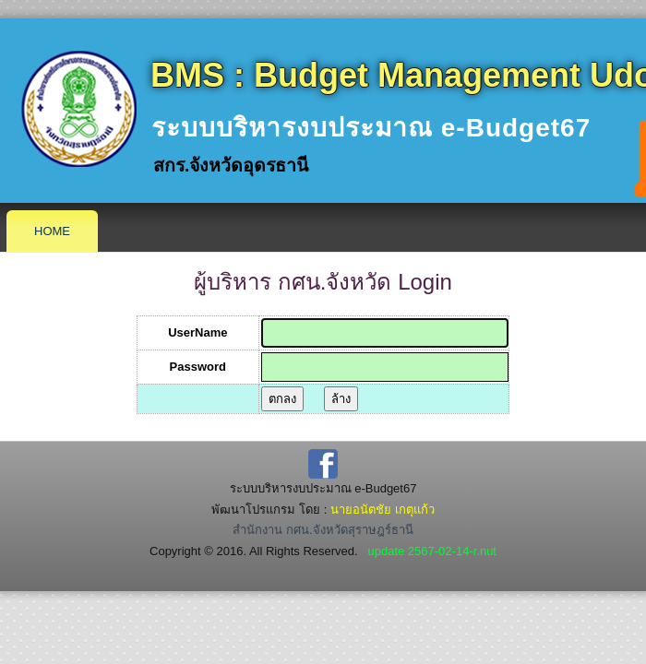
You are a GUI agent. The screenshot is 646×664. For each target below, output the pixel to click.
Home (52, 231)
